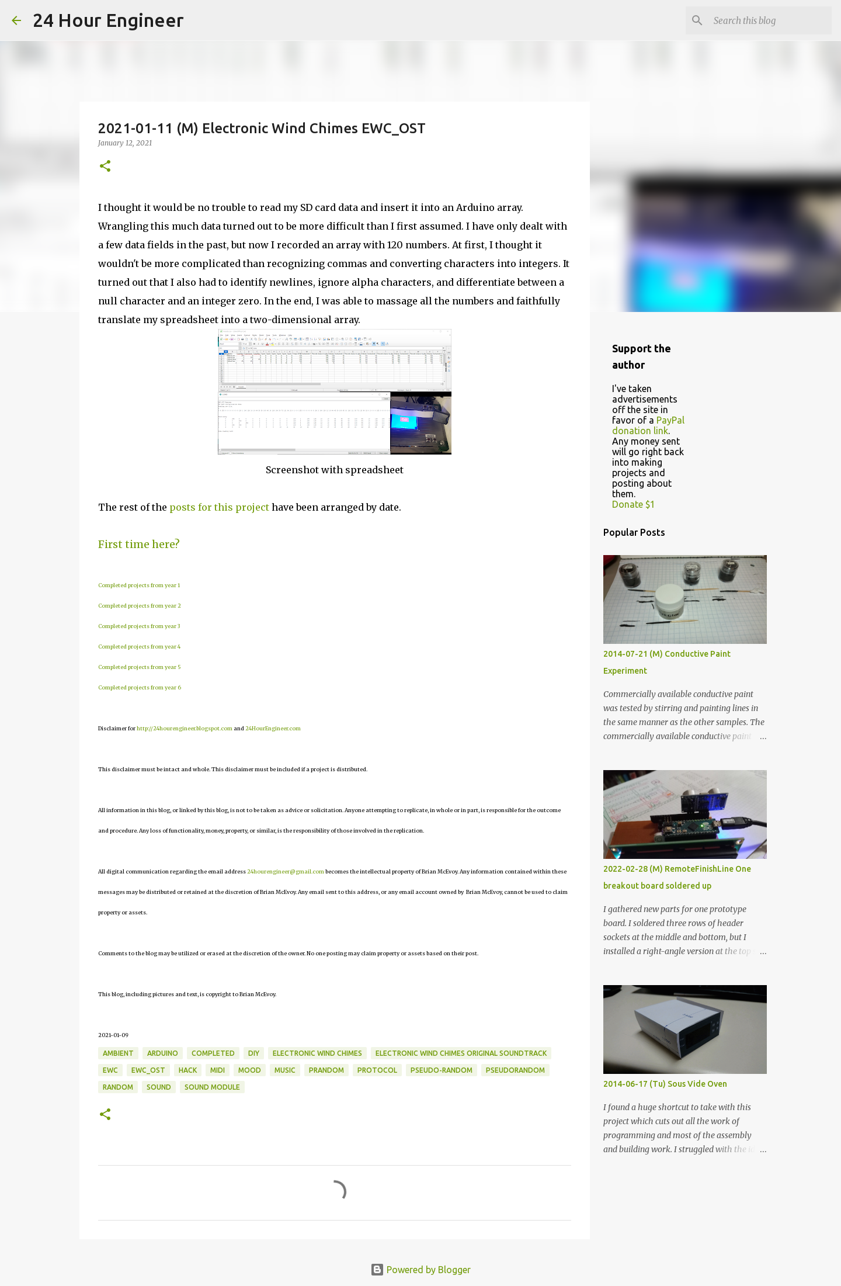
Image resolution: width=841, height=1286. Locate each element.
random (118, 1087)
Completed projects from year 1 (139, 585)
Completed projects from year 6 (139, 687)
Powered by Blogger (420, 1269)
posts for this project (219, 507)
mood (249, 1070)
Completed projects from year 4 (139, 646)
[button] (105, 167)
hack (188, 1070)
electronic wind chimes (317, 1053)
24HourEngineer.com (273, 728)
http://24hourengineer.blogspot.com (184, 728)
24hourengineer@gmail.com (285, 871)
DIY (253, 1053)
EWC (110, 1070)
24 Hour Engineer (108, 19)
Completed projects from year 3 (139, 626)
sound (159, 1087)
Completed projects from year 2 (139, 605)
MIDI (217, 1070)
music (285, 1070)
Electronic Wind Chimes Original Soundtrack (461, 1053)
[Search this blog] (770, 20)
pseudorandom (515, 1070)
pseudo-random (441, 1070)
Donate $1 (633, 504)
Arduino (162, 1053)
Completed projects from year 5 (139, 667)
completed (213, 1053)
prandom (326, 1070)
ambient (118, 1053)
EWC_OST (148, 1070)
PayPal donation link (648, 425)
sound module (212, 1087)
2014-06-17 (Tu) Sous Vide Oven (665, 1084)
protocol (377, 1070)
